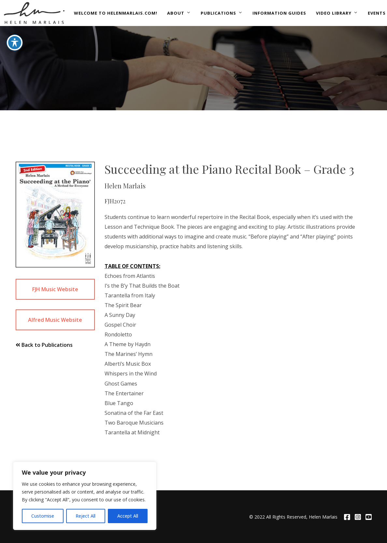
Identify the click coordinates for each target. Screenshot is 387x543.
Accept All (127, 516)
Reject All (85, 516)
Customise (42, 516)
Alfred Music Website (55, 319)
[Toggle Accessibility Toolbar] (14, 26)
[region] (84, 496)
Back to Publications (44, 344)
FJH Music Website (55, 289)
